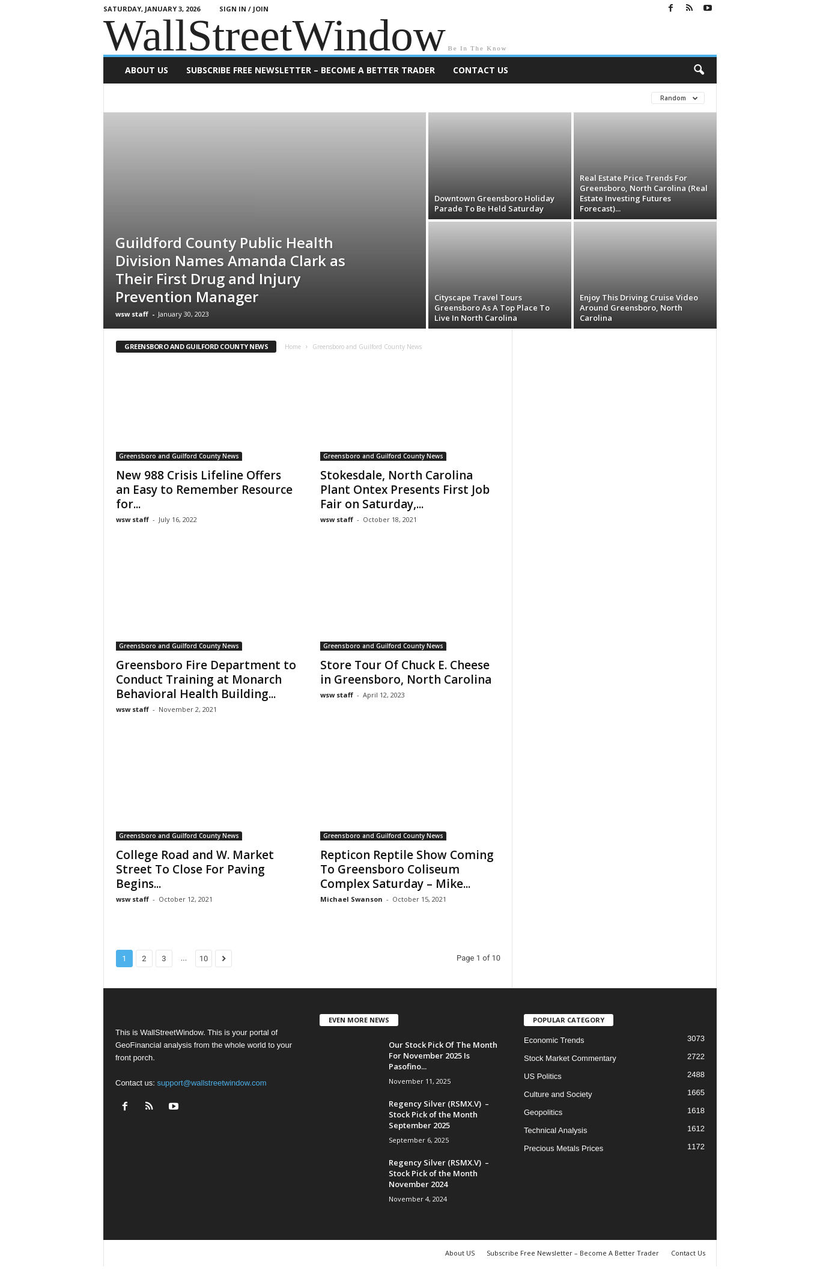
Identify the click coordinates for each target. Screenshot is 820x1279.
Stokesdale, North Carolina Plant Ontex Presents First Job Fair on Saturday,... (405, 489)
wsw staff (131, 313)
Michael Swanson (351, 899)
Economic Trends (554, 1040)
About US (146, 70)
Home (293, 346)
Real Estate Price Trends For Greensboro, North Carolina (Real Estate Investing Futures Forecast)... (644, 193)
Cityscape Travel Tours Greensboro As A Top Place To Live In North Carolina (492, 307)
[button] (698, 70)
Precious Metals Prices (563, 1148)
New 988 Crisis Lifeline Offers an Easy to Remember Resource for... (204, 489)
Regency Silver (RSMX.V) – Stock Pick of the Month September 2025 (439, 1114)
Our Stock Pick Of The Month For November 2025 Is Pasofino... (443, 1055)
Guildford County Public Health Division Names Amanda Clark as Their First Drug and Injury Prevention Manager (230, 269)
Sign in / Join (244, 8)
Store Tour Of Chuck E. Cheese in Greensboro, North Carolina (405, 672)
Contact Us (480, 70)
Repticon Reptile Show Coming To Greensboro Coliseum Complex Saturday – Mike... (407, 869)
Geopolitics (543, 1112)
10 (203, 958)
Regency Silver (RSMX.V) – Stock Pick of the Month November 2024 (439, 1173)
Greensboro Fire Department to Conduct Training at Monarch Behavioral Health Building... (206, 679)
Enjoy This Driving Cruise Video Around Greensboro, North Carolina (639, 307)
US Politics (543, 1076)
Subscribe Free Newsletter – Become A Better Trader (310, 70)
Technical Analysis (556, 1130)
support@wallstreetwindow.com (211, 1082)
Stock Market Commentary (570, 1058)
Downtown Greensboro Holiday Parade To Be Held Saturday (494, 203)
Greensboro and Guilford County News (179, 456)
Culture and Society (558, 1094)
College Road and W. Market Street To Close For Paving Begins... (195, 869)
